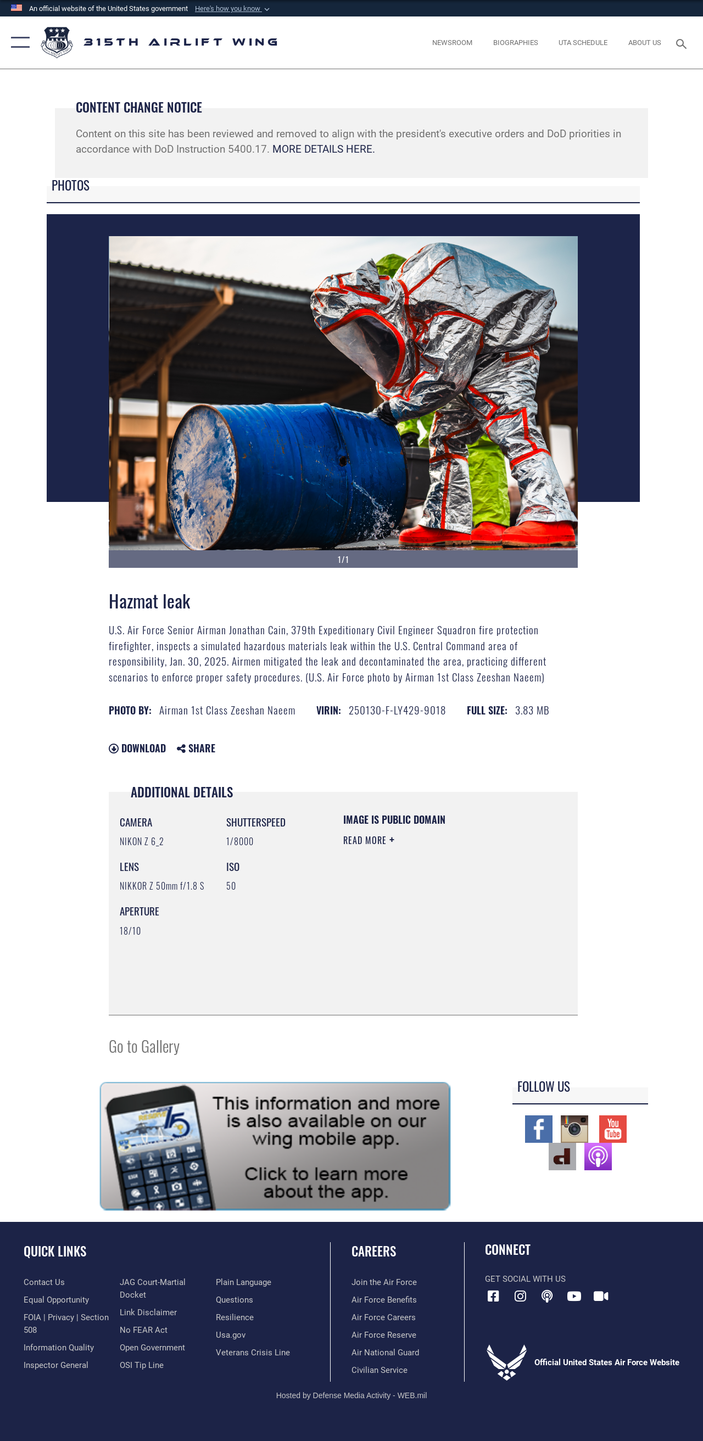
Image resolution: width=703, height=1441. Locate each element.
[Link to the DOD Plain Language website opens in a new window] (243, 1282)
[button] (233, 8)
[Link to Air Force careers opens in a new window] (384, 1317)
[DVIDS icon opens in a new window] (601, 1296)
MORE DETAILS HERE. (323, 149)
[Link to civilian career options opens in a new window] (380, 1370)
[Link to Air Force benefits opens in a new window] (384, 1300)
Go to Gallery (144, 1045)
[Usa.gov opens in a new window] (231, 1335)
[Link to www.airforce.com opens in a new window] (384, 1282)
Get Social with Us (525, 1279)
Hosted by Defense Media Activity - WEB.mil (351, 1395)
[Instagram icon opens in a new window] (520, 1296)
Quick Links (55, 1251)
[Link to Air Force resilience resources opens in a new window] (235, 1317)
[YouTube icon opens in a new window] (574, 1296)
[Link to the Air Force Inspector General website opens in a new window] (56, 1365)
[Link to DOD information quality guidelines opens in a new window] (59, 1348)
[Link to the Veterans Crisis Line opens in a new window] (253, 1353)
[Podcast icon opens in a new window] (547, 1296)
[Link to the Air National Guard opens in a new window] (385, 1353)
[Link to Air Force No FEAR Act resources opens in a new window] (144, 1330)
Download (137, 748)
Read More (366, 840)
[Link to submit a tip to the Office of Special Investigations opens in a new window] (142, 1365)
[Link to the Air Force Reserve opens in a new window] (384, 1335)
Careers (374, 1251)
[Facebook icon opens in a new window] (493, 1296)
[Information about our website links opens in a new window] (148, 1312)
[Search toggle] (683, 42)
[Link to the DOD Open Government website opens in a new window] (152, 1348)
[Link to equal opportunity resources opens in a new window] (56, 1300)
